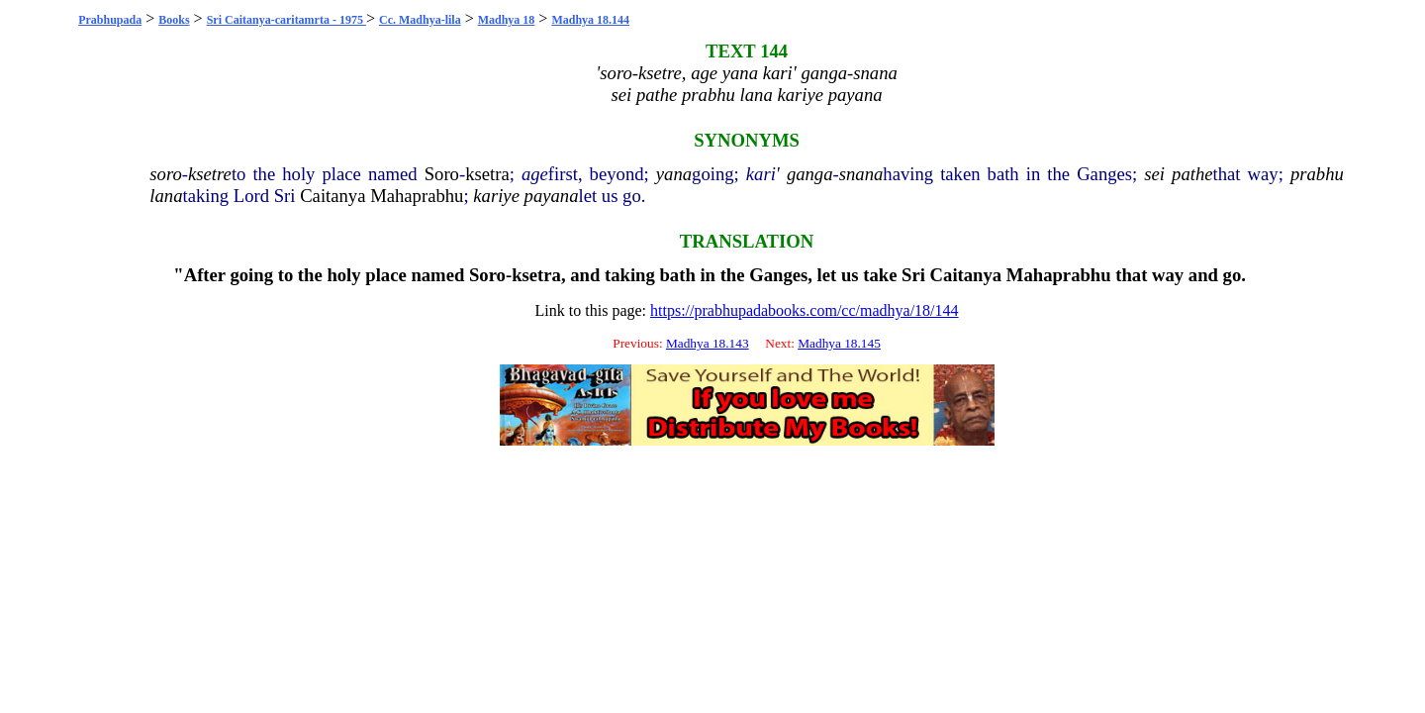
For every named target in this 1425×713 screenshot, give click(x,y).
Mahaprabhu (416, 195)
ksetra (487, 173)
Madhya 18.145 (839, 343)
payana (551, 195)
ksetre (210, 173)
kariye (496, 195)
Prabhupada (110, 20)
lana (165, 195)
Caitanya (332, 195)
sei (1154, 173)
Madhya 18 (506, 20)
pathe (1192, 173)
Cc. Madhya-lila (420, 20)
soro (165, 173)
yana (674, 173)
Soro (442, 173)
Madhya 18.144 (590, 20)
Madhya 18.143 (707, 343)
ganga (810, 173)
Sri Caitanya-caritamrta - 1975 (286, 20)
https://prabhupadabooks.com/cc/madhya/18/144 (804, 310)
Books (173, 20)
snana (861, 173)
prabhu (1317, 173)
